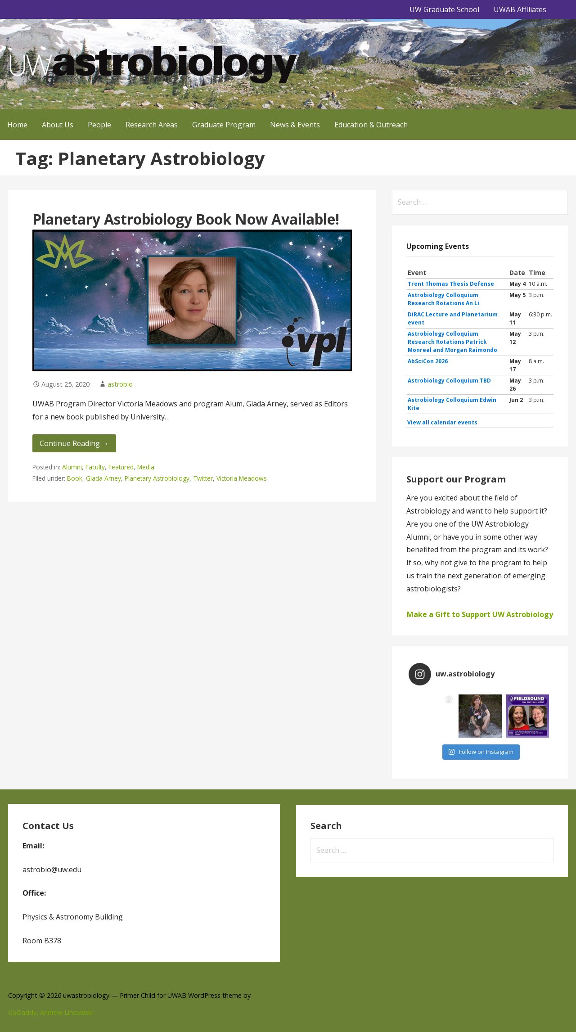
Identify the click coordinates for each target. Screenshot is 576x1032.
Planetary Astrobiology (157, 478)
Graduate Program (224, 125)
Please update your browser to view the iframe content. (480, 347)
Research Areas (152, 125)
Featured (121, 467)
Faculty (95, 467)
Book (74, 478)
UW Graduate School (444, 9)
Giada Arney (103, 478)
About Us (57, 125)
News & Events (295, 125)
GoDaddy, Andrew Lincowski (50, 1012)
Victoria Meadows (241, 478)
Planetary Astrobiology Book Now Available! (185, 219)
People (99, 125)
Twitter (203, 478)
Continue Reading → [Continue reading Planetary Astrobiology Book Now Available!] (74, 443)
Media (145, 467)
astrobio (120, 384)
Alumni (72, 467)
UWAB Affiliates (520, 9)
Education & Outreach (371, 125)
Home (17, 125)
